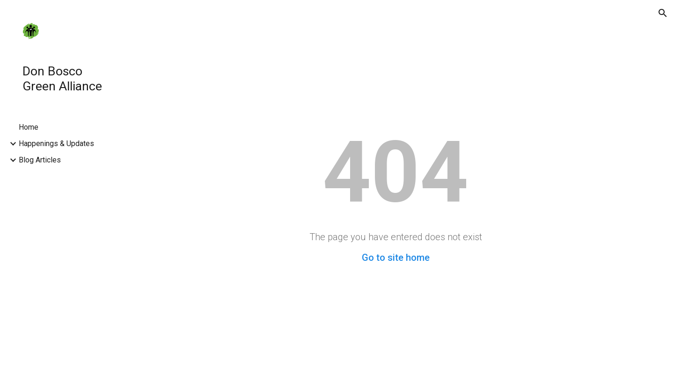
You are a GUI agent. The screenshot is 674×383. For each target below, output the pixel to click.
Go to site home (396, 257)
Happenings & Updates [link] (56, 143)
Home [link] (28, 127)
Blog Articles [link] (40, 159)
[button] (663, 13)
